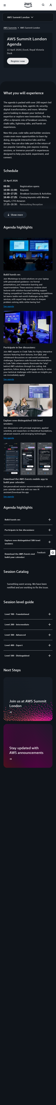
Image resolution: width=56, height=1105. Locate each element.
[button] (20, 17)
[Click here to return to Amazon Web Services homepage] (28, 5)
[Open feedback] (52, 552)
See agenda (9, 297)
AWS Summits (10, 27)
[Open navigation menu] (4, 5)
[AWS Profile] (51, 5)
